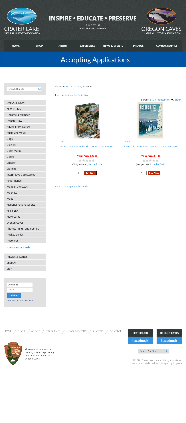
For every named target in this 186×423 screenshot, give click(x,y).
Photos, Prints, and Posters (23, 228)
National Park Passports (21, 204)
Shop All (11, 262)
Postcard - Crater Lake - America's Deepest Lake (150, 146)
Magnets (12, 192)
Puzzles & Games (17, 256)
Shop (21, 331)
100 (79, 86)
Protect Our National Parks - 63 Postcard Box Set (86, 146)
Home (8, 331)
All (84, 86)
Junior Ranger (15, 180)
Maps (10, 198)
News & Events (77, 331)
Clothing (11, 168)
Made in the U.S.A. (17, 186)
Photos (98, 331)
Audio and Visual (16, 132)
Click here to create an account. (20, 300)
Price (167, 99)
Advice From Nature (18, 126)
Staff (9, 268)
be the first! (94, 164)
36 (74, 86)
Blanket (11, 144)
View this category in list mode (71, 186)
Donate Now (14, 120)
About (35, 331)
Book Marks (14, 150)
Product (159, 99)
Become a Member (18, 115)
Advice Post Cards (18, 247)
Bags (10, 138)
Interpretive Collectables (21, 174)
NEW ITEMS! (14, 109)
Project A (177, 363)
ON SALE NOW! (16, 103)
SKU (152, 99)
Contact (115, 331)
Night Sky (12, 210)
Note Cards (13, 216)
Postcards (13, 240)
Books (10, 156)
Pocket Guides (15, 234)
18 (70, 86)
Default (176, 99)
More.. (86, 95)
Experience (53, 331)
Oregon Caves (15, 222)
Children (11, 162)
